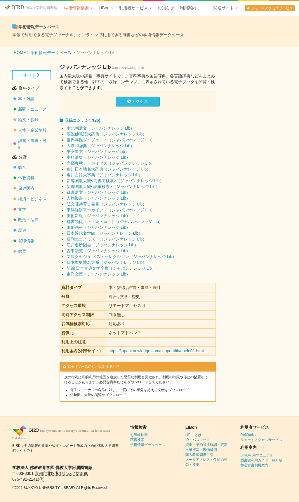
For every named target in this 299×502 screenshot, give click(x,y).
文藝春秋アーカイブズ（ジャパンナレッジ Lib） (111, 163)
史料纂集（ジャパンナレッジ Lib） (99, 157)
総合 (22, 167)
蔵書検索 (137, 440)
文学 (22, 209)
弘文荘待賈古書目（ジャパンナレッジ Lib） (107, 204)
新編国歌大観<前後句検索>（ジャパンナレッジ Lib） (115, 180)
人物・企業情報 (32, 130)
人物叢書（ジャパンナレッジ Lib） (99, 198)
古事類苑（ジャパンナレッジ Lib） (99, 250)
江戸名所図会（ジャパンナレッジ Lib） (103, 245)
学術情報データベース (147, 445)
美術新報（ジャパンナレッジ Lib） (99, 215)
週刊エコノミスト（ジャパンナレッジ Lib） (107, 239)
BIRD (30, 7)
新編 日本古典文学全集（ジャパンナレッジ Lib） (111, 268)
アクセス (137, 101)
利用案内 (188, 8)
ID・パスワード (197, 440)
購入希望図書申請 (199, 455)
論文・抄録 (28, 119)
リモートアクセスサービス (270, 8)
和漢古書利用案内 (254, 465)
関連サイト (225, 8)
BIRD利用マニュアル (256, 455)
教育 (22, 251)
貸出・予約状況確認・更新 (206, 445)
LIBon (106, 8)
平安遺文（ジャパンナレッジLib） (98, 151)
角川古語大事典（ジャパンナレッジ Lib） (105, 174)
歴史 (22, 230)
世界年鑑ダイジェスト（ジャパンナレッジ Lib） (111, 139)
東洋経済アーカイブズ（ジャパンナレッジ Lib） (111, 210)
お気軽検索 (139, 435)
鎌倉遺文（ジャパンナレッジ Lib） (99, 192)
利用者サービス (135, 8)
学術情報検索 (78, 8)
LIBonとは (193, 435)
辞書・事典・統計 (32, 143)
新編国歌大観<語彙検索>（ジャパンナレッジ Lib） (113, 186)
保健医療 (26, 188)
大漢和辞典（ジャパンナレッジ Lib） (101, 145)
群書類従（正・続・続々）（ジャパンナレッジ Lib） (115, 221)
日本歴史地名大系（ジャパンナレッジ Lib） (107, 262)
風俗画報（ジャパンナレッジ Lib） (99, 227)
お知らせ (166, 8)
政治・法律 (28, 219)
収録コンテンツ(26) (80, 120)
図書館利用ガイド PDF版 (261, 460)
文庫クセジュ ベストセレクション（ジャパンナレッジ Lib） (121, 256)
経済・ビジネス (32, 198)
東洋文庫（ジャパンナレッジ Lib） (99, 274)
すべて (31, 75)
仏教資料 (26, 177)
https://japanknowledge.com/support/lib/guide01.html (156, 350)
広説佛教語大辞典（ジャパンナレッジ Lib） (107, 134)
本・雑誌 (26, 98)
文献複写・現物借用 (201, 450)
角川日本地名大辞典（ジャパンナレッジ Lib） (109, 169)
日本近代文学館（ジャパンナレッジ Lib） (105, 233)
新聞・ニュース (32, 109)
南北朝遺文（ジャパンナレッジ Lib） (101, 128)
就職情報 (26, 240)
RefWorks (247, 435)
